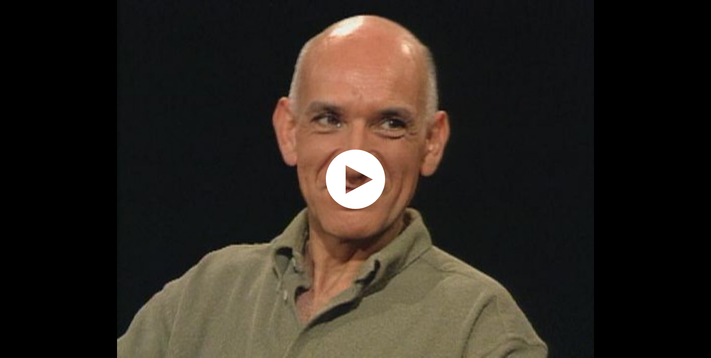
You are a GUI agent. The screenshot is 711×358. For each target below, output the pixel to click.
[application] (355, 179)
